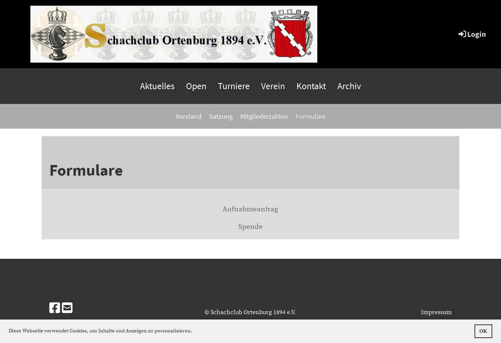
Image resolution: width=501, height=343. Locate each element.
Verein (273, 86)
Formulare (311, 116)
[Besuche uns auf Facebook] (54, 308)
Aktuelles (157, 86)
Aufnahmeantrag (250, 209)
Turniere (234, 86)
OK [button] (483, 331)
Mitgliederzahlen (264, 116)
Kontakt (311, 86)
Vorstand (189, 116)
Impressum (436, 312)
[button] (194, 331)
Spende (250, 226)
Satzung (221, 116)
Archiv (349, 86)
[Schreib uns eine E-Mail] (67, 308)
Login (471, 34)
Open (196, 86)
